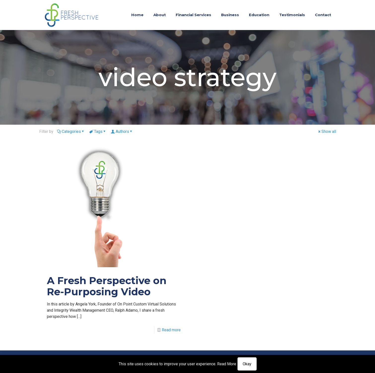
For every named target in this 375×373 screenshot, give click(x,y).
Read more (171, 330)
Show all (326, 131)
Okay (247, 364)
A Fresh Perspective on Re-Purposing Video (107, 286)
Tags (97, 131)
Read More (226, 364)
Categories (71, 131)
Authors (122, 131)
